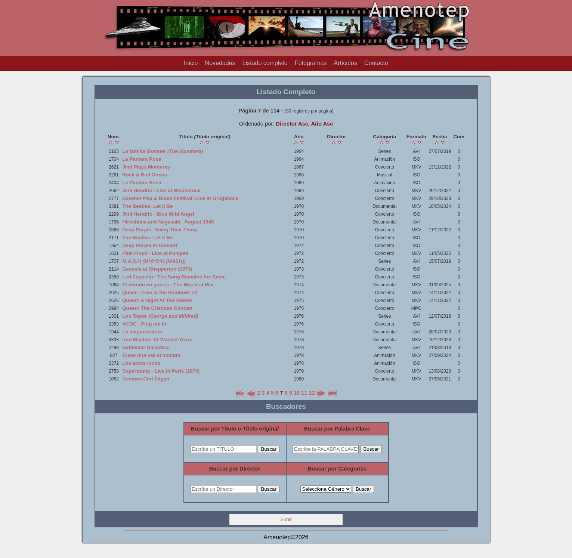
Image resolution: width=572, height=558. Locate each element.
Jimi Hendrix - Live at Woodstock (161, 190)
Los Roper (160, 316)
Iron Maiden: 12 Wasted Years (157, 339)
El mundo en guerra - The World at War (168, 284)
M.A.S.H (154, 261)
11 (304, 393)
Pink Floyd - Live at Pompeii (155, 253)
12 (312, 393)
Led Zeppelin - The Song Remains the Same (174, 277)
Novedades (220, 63)
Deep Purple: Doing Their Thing (159, 229)
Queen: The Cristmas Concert (157, 308)
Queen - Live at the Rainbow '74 (159, 292)
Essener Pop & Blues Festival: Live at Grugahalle (180, 198)
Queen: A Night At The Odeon (157, 300)
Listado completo (265, 63)
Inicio (191, 63)
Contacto (376, 63)
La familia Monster (162, 151)
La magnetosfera (142, 332)
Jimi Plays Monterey (146, 167)
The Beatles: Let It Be (147, 206)
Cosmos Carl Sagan (145, 379)
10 (297, 393)
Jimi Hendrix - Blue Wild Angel (158, 214)
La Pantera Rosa (141, 159)
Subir (286, 519)
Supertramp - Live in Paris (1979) (161, 371)
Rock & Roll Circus (144, 175)
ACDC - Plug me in (144, 324)
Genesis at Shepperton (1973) (157, 269)
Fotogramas (311, 63)
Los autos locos (141, 363)
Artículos (345, 63)
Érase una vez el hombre (151, 355)
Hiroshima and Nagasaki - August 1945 (168, 222)
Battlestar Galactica (145, 347)
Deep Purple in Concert (149, 245)
